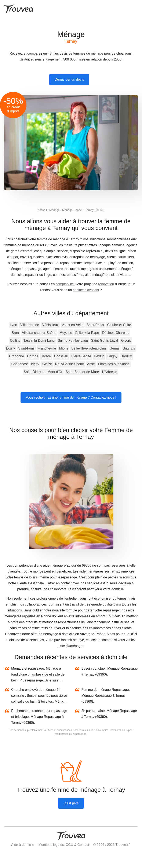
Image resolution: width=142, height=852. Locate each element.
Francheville (47, 348)
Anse (91, 364)
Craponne (16, 356)
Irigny (35, 364)
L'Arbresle (109, 372)
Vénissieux (50, 325)
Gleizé (47, 364)
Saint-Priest (95, 325)
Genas (115, 348)
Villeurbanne (29, 325)
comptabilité (65, 284)
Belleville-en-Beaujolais (88, 348)
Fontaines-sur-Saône (114, 364)
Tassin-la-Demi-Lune (39, 340)
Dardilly (126, 356)
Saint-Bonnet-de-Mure (82, 372)
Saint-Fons (26, 348)
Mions (63, 348)
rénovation (106, 284)
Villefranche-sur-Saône (39, 332)
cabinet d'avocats (86, 290)
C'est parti (71, 803)
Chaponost (19, 364)
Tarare (46, 356)
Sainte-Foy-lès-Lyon (73, 340)
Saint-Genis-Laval (104, 340)
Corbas (32, 356)
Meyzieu (65, 332)
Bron (15, 332)
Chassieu (61, 356)
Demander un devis (69, 79)
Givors (126, 340)
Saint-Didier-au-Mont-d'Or (43, 372)
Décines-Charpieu (115, 332)
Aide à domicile (22, 844)
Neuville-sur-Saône (69, 364)
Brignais (129, 348)
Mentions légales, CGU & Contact (64, 844)
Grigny (112, 356)
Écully (10, 348)
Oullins (15, 340)
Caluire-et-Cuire (119, 325)
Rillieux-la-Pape (87, 332)
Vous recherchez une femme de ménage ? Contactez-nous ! (71, 397)
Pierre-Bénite (81, 356)
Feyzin (99, 356)
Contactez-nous (119, 730)
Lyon (13, 325)
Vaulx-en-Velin (72, 325)
